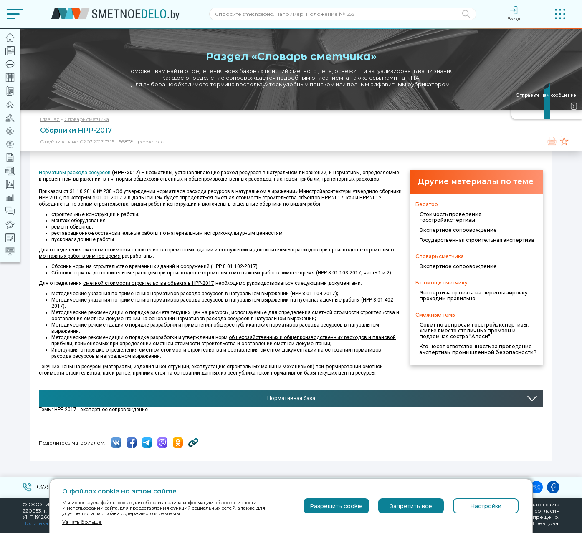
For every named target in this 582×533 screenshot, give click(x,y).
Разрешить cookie (336, 506)
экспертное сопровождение (114, 409)
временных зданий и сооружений (207, 250)
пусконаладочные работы (328, 300)
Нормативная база (291, 398)
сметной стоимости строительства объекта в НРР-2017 (148, 283)
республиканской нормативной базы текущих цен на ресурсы (301, 373)
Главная (50, 119)
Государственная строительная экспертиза (477, 240)
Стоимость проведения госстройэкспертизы (450, 217)
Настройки (485, 506)
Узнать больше (82, 522)
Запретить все (411, 506)
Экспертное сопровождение (458, 230)
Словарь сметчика (86, 119)
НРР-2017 (65, 409)
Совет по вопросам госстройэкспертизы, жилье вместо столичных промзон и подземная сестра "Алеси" (474, 330)
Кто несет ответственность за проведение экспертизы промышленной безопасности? (478, 349)
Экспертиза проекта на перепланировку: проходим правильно (474, 295)
